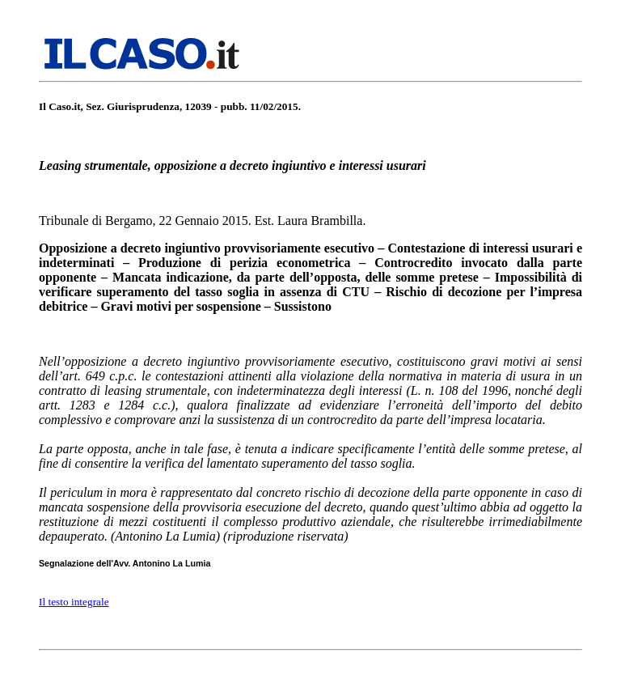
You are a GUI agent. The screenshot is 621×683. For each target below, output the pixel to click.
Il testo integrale (74, 602)
